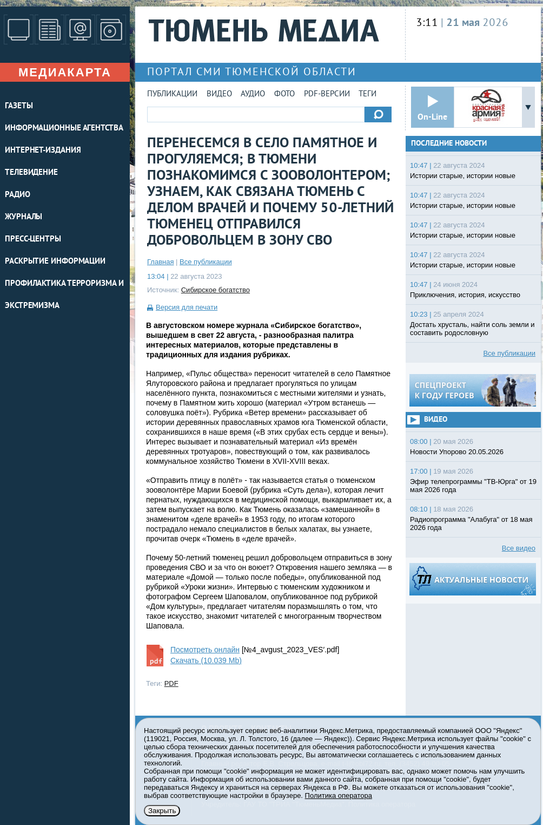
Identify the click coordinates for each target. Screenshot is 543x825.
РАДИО (17, 195)
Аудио (253, 94)
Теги (367, 94)
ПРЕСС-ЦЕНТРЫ (33, 239)
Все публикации (206, 262)
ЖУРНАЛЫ (23, 217)
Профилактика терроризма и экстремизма (64, 295)
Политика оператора (338, 795)
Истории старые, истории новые (462, 176)
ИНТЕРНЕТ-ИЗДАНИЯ (43, 151)
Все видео (518, 548)
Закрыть (162, 811)
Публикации (172, 94)
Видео (219, 94)
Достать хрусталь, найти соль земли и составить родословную (472, 328)
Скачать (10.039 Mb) (206, 660)
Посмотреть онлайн (205, 649)
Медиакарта (64, 72)
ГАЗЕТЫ (18, 106)
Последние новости (449, 143)
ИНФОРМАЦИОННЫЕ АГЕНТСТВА (64, 128)
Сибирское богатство (215, 290)
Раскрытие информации (55, 262)
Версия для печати (186, 307)
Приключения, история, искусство (465, 295)
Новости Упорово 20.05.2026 (457, 452)
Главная (160, 262)
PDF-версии (327, 94)
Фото (284, 94)
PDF (171, 683)
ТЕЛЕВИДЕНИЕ (31, 173)
